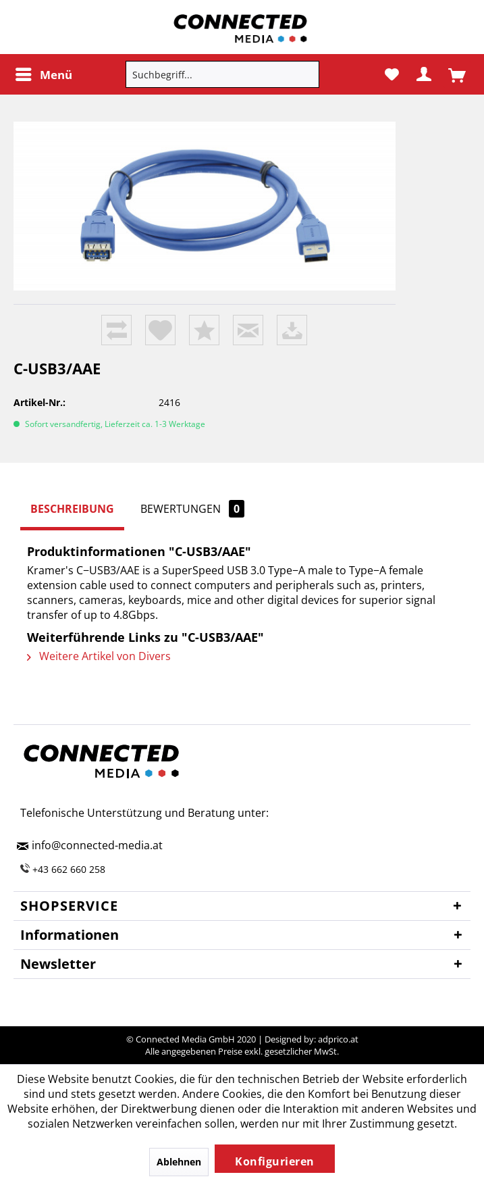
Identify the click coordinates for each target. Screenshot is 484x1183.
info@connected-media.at (97, 845)
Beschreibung (72, 508)
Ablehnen (179, 1161)
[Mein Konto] (423, 74)
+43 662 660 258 (68, 869)
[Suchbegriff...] (222, 74)
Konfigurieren (275, 1161)
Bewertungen (192, 509)
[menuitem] (43, 74)
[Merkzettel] (390, 74)
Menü (44, 73)
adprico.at (338, 1039)
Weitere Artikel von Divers (99, 656)
